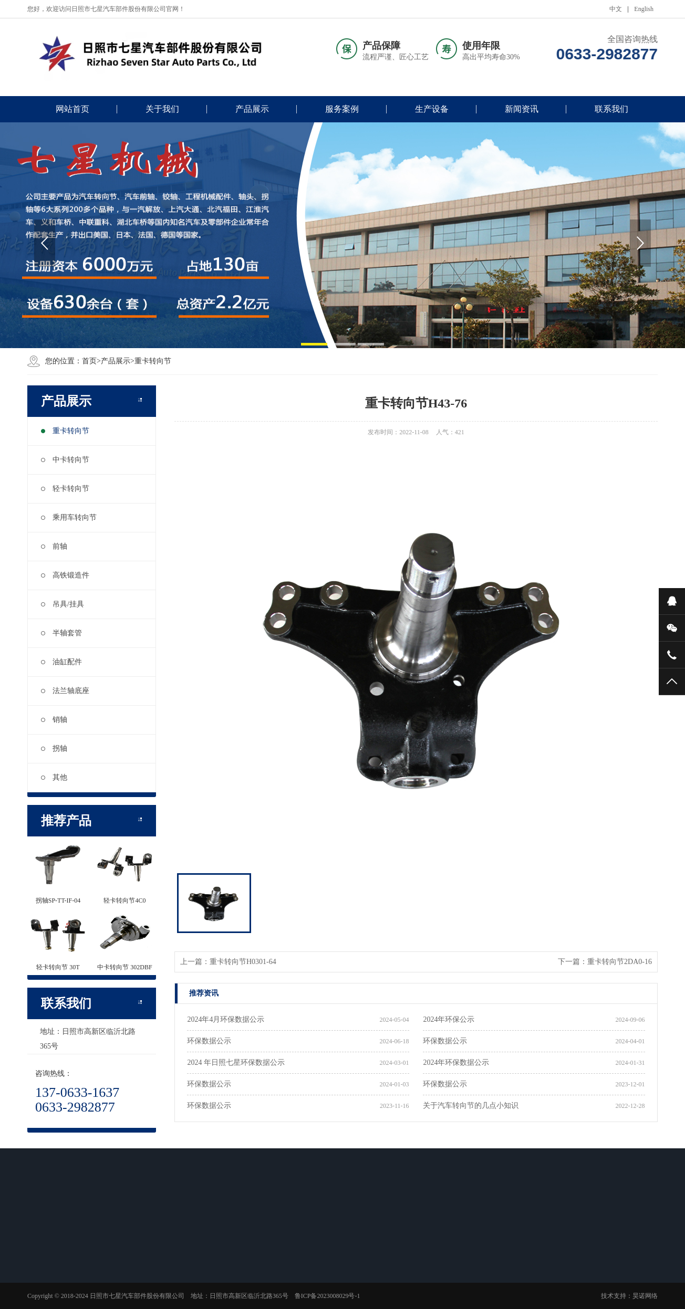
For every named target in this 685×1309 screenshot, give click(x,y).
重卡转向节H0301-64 (243, 962)
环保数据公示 (209, 1041)
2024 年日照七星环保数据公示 (236, 1062)
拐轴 (54, 748)
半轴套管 (61, 633)
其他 (54, 777)
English (643, 9)
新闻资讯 (521, 108)
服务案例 (342, 108)
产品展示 (252, 108)
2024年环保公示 (448, 1019)
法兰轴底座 (65, 691)
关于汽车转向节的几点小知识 (470, 1105)
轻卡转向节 (65, 489)
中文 (615, 9)
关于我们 (162, 108)
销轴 (54, 720)
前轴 (54, 546)
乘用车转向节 (69, 517)
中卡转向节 (65, 460)
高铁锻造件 (65, 575)
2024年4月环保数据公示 (225, 1019)
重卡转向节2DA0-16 (619, 962)
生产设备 (432, 108)
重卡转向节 (65, 431)
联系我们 (611, 108)
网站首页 (72, 108)
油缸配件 (61, 662)
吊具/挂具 (62, 604)
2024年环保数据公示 (456, 1062)
